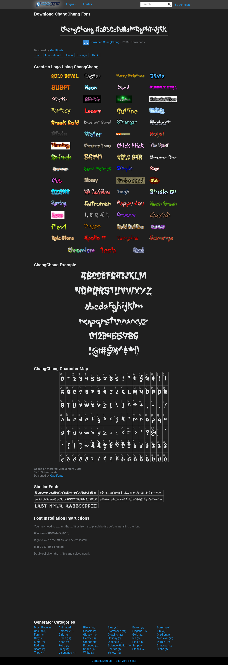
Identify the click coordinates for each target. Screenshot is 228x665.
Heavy (89, 638)
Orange (90, 642)
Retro (64, 645)
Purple (163, 642)
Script (137, 645)
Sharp (39, 649)
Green (65, 638)
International (53, 55)
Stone (162, 649)
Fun (38, 55)
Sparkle (114, 649)
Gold (137, 634)
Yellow (114, 652)
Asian (69, 55)
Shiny (64, 649)
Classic (89, 631)
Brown (138, 627)
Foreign (82, 55)
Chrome (66, 631)
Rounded (91, 645)
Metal (39, 642)
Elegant (139, 631)
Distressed (117, 631)
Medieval (165, 638)
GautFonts (56, 50)
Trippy (39, 652)
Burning (163, 627)
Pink (137, 642)
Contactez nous (102, 661)
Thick (95, 55)
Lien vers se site (126, 661)
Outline (115, 642)
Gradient (164, 634)
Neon (64, 642)
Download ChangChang (101, 42)
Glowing (115, 634)
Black (89, 627)
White (88, 652)
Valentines (67, 652)
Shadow (164, 645)
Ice (136, 638)
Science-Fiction (119, 645)
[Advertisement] (17, 64)
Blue (113, 627)
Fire (161, 631)
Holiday (114, 638)
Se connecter (183, 4)
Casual (40, 631)
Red (39, 645)
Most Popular (42, 627)
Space (89, 649)
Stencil (138, 649)
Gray (38, 638)
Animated (66, 627)
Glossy (90, 634)
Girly (63, 634)
